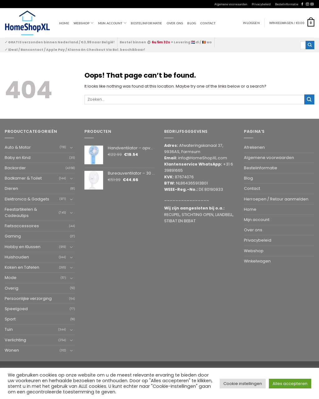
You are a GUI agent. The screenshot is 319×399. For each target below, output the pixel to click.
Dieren (11, 188)
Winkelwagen (257, 261)
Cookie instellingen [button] (242, 384)
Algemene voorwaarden (230, 4)
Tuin (9, 329)
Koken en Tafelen (22, 267)
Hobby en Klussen (22, 246)
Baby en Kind (18, 157)
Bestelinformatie (286, 4)
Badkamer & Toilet (23, 178)
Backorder (15, 168)
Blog (191, 23)
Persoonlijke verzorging (28, 298)
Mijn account (112, 23)
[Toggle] (71, 147)
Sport (10, 319)
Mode (11, 277)
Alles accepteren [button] (290, 384)
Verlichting (15, 340)
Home (64, 23)
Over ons (175, 23)
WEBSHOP (84, 23)
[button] (291, 22)
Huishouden (17, 257)
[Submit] (310, 45)
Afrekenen (254, 147)
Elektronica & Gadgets (27, 199)
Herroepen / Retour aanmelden (276, 199)
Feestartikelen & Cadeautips (21, 212)
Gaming (13, 236)
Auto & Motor (18, 147)
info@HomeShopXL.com (202, 158)
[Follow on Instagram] (307, 4)
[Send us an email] (312, 4)
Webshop (254, 250)
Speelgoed (16, 308)
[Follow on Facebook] (302, 4)
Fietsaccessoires (22, 225)
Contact (208, 23)
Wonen (12, 350)
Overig (11, 288)
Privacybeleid (261, 4)
